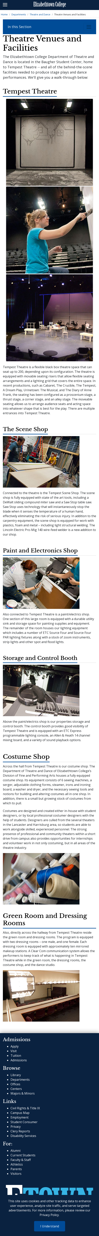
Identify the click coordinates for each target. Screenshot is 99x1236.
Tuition (16, 1055)
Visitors (16, 1174)
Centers (16, 1089)
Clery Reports (20, 1131)
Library (16, 1075)
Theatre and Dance (40, 14)
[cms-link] (49, 1191)
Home (4, 14)
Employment (20, 1117)
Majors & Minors (23, 1093)
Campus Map (20, 1113)
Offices (15, 1084)
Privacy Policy (49, 1215)
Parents (16, 1169)
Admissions (19, 1060)
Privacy (16, 1126)
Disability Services (23, 1136)
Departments (18, 14)
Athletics (17, 1164)
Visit (14, 1051)
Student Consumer (24, 1122)
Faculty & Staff (21, 1160)
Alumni (15, 1150)
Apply (15, 1046)
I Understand (49, 1226)
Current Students (23, 1155)
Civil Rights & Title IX (25, 1108)
